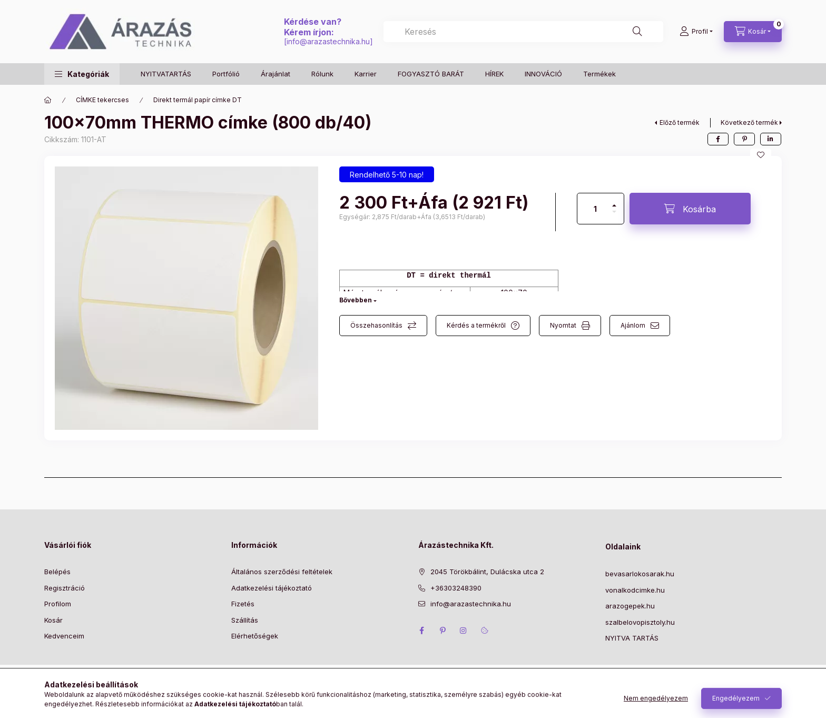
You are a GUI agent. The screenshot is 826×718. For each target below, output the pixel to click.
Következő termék (749, 122)
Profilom (57, 603)
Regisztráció (64, 588)
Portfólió (226, 74)
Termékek (599, 74)
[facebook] (718, 139)
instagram (463, 630)
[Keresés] (637, 32)
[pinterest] (744, 139)
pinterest (442, 630)
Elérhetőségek (254, 636)
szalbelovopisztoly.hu (640, 622)
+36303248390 (455, 588)
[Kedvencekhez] (760, 155)
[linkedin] (770, 139)
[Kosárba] (690, 208)
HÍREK (494, 74)
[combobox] (523, 31)
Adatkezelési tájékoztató (271, 588)
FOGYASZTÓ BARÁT (431, 74)
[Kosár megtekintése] (753, 31)
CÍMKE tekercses (102, 100)
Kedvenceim (64, 636)
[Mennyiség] (595, 208)
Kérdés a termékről (476, 325)
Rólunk (322, 74)
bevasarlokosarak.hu (639, 573)
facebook (421, 630)
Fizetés (242, 603)
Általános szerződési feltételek (281, 571)
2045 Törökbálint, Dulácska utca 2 (487, 571)
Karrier (366, 74)
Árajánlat (275, 74)
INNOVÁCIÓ (543, 74)
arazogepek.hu (630, 606)
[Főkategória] (48, 100)
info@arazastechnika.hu (328, 41)
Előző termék (680, 122)
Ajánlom (633, 325)
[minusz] (614, 216)
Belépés (57, 571)
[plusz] (614, 201)
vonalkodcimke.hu (635, 590)
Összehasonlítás (376, 325)
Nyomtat (563, 325)
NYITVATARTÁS (166, 74)
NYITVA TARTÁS (631, 638)
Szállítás (244, 620)
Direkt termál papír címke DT (197, 100)
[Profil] (696, 31)
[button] (82, 74)
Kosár (53, 620)
